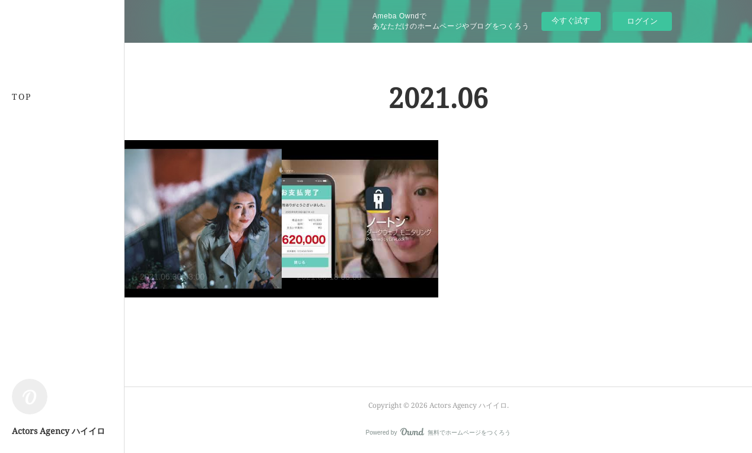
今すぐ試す (571, 20)
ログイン (642, 21)
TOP (21, 96)
